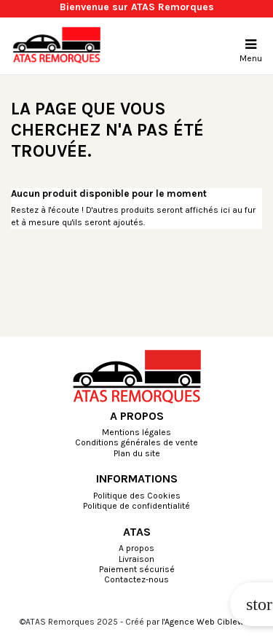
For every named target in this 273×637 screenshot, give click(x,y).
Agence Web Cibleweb (209, 622)
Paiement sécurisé (137, 570)
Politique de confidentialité (136, 506)
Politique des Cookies (137, 496)
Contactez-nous (136, 580)
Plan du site (137, 454)
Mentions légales (136, 433)
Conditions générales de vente (136, 443)
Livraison (136, 559)
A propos (136, 548)
